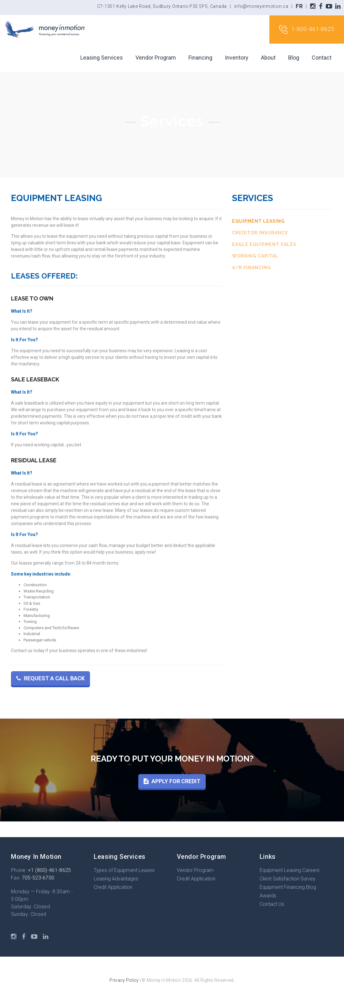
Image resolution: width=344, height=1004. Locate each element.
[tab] (282, 221)
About (268, 57)
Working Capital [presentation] (255, 255)
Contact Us (272, 904)
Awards (268, 896)
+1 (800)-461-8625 (49, 870)
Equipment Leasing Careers (290, 870)
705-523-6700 (38, 878)
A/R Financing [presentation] (251, 267)
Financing (200, 57)
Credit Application (113, 887)
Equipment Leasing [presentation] (258, 221)
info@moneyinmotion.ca (261, 6)
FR (299, 6)
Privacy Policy (124, 980)
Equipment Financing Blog (288, 887)
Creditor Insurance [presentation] (260, 232)
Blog (293, 57)
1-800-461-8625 (307, 29)
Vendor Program (155, 57)
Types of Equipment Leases (124, 870)
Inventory (236, 57)
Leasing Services (101, 57)
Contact (321, 57)
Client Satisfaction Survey (287, 879)
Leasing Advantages (116, 879)
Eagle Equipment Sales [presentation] (264, 244)
